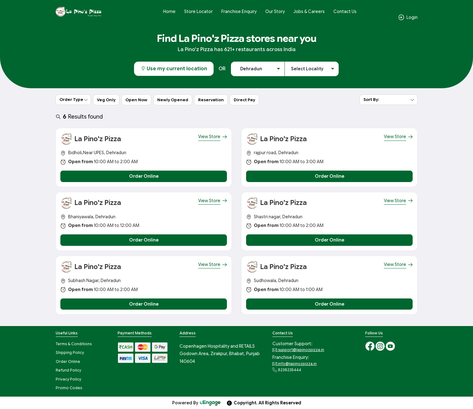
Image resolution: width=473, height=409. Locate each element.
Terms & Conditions (74, 344)
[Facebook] (370, 346)
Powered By (196, 403)
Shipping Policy (70, 352)
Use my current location (174, 69)
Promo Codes (69, 387)
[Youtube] (390, 346)
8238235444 (286, 370)
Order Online (68, 361)
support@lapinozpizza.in (298, 349)
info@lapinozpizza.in (294, 363)
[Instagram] (380, 346)
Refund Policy (68, 370)
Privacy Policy (68, 379)
